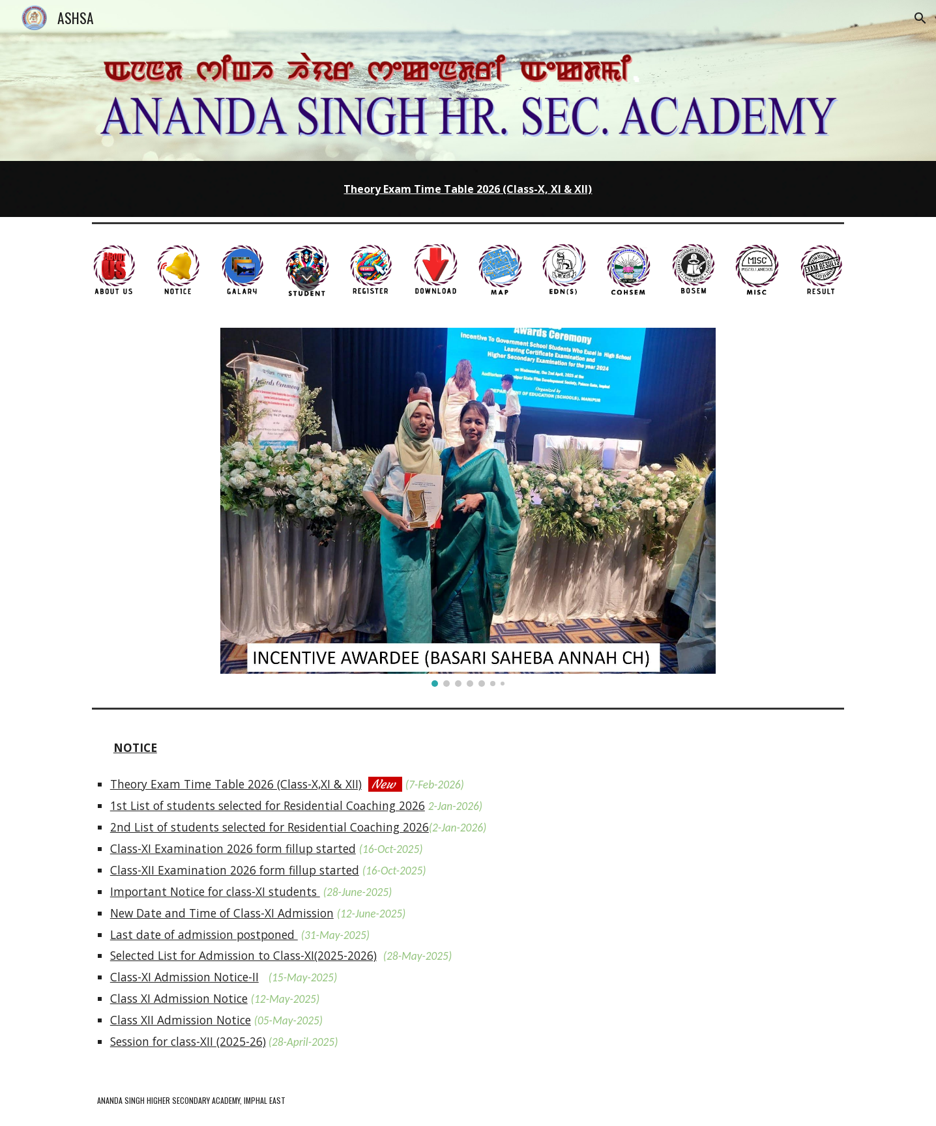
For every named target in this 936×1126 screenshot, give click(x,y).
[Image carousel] (468, 507)
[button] (920, 18)
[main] (468, 189)
